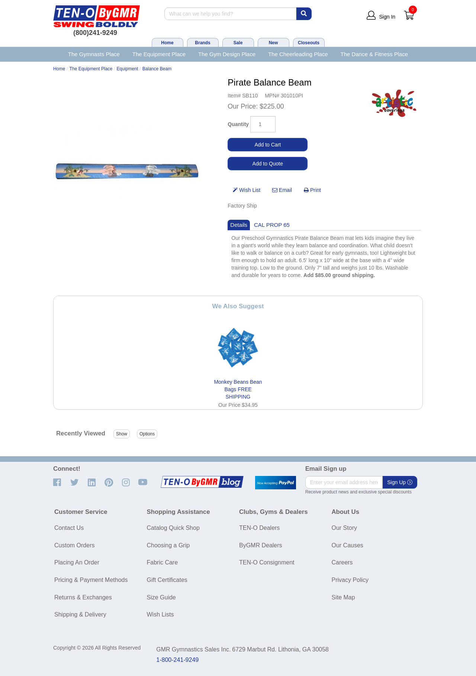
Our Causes (347, 545)
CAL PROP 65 (272, 225)
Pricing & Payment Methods (91, 580)
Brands (202, 42)
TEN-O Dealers (259, 528)
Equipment (127, 68)
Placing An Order (76, 562)
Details (238, 225)
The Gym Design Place (226, 54)
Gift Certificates (167, 580)
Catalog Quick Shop (173, 528)
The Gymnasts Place (94, 54)
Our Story (344, 528)
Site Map (343, 597)
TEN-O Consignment (267, 562)
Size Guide (161, 597)
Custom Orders (74, 545)
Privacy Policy (350, 580)
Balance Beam (157, 68)
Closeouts (308, 42)
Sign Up (399, 482)
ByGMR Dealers (260, 545)
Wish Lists (160, 614)
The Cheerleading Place (298, 54)
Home (167, 42)
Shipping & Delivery (80, 614)
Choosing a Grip (168, 545)
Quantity (238, 124)
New (273, 42)
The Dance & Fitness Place (374, 54)
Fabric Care (162, 562)
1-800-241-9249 (177, 660)
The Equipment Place (159, 54)
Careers (342, 562)
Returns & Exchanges (83, 597)
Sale (238, 42)
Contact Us (69, 528)
